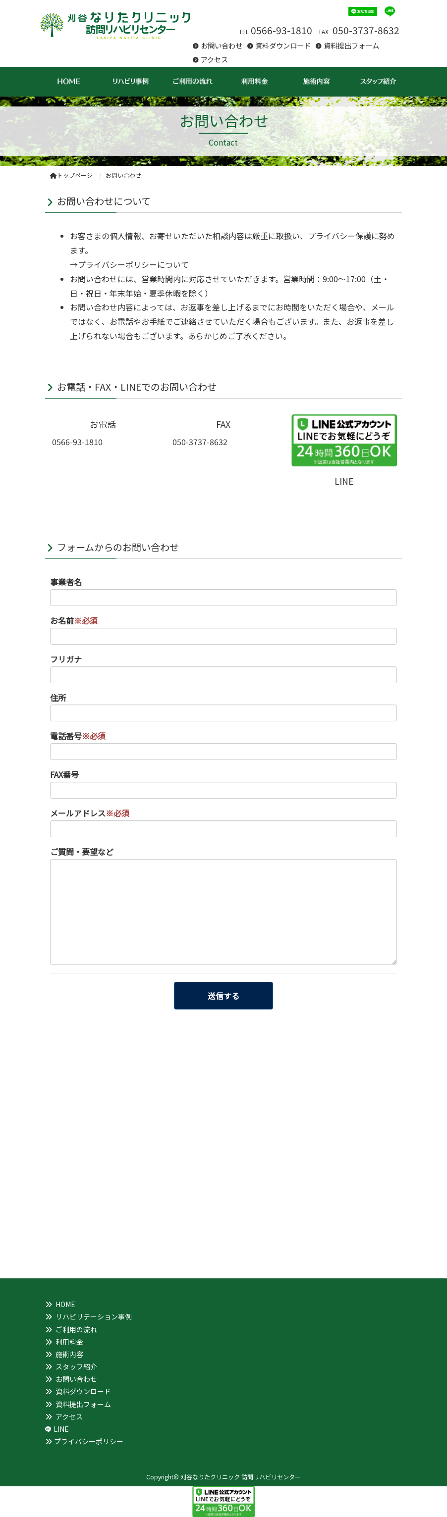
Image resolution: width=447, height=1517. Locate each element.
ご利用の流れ (76, 1329)
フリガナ (66, 659)
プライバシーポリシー (88, 1441)
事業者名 (66, 582)
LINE (61, 1429)
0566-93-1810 (281, 30)
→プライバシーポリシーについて (129, 264)
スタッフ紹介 (76, 1366)
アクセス (214, 59)
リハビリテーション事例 (94, 1316)
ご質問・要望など (81, 852)
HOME (65, 1304)
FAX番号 (64, 774)
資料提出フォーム (351, 45)
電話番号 (78, 736)
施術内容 (69, 1354)
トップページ (71, 175)
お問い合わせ (221, 45)
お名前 (74, 620)
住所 (58, 698)
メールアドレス (89, 813)
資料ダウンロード (283, 45)
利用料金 (69, 1342)
